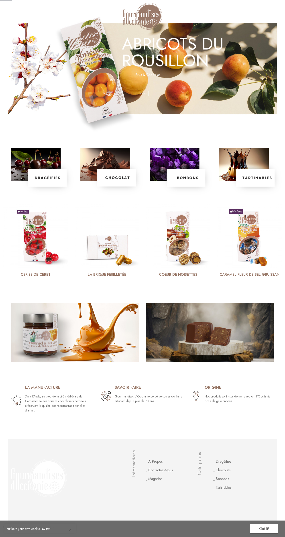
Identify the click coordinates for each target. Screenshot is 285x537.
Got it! (264, 528)
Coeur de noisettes (178, 275)
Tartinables (224, 487)
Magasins (155, 478)
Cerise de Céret (36, 275)
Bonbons (222, 478)
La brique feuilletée (107, 275)
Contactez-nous (160, 470)
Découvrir (169, 93)
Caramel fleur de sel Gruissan (249, 275)
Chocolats (223, 470)
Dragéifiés (223, 461)
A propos (155, 461)
